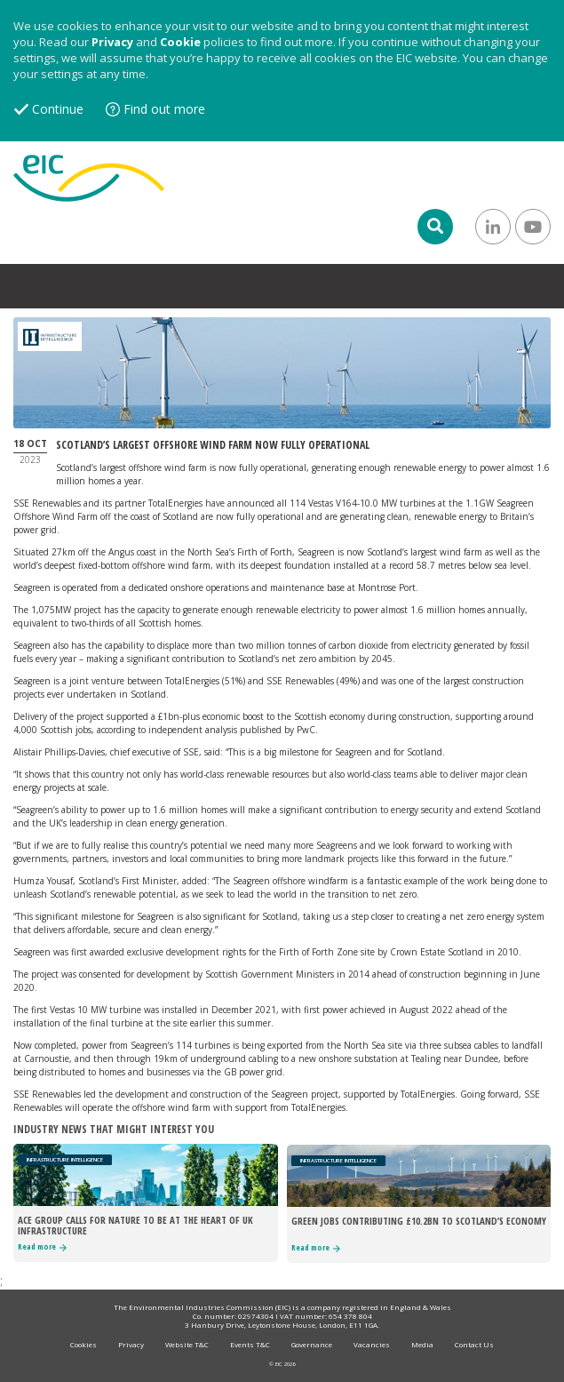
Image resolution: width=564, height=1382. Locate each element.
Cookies (83, 1344)
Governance (311, 1344)
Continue (57, 108)
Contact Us (474, 1344)
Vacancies (371, 1344)
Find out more (164, 108)
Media (422, 1344)
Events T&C (250, 1344)
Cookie (180, 42)
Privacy (112, 42)
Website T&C (187, 1344)
